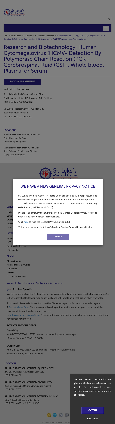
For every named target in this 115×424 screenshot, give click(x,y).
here (26, 221)
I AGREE (58, 237)
